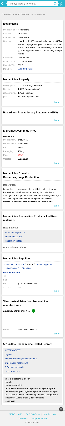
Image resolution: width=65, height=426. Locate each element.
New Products (49, 414)
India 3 (30, 264)
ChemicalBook (8, 14)
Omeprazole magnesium (16, 363)
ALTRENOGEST (12, 350)
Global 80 (26, 268)
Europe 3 (19, 264)
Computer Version (39, 418)
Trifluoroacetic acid (14, 236)
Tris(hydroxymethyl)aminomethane (21, 358)
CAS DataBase (33, 414)
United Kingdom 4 (44, 264)
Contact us (23, 418)
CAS (20, 414)
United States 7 (12, 268)
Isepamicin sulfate (13, 241)
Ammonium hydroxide (15, 232)
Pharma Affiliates (11, 272)
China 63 (9, 264)
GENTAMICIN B (12, 371)
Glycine (8, 354)
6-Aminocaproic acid (14, 367)
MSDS (12, 414)
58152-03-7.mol (25, 69)
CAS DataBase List (24, 14)
